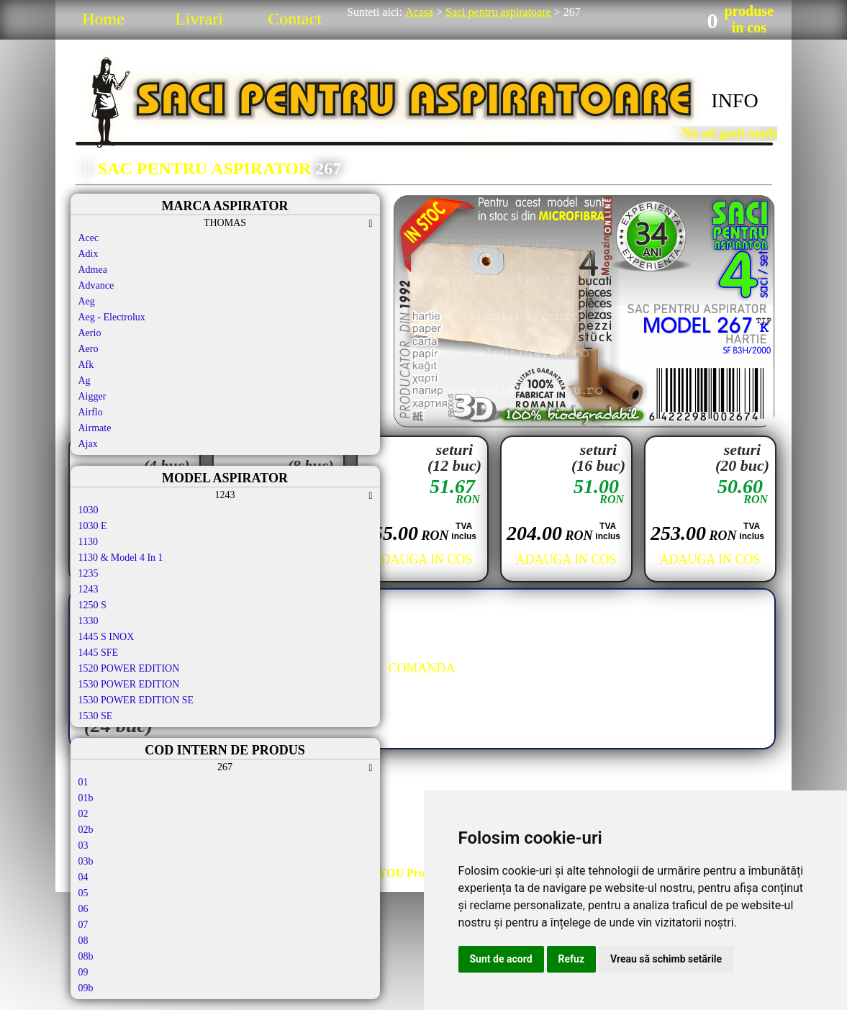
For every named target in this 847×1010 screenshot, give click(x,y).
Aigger (92, 396)
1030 (88, 510)
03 (83, 845)
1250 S (92, 605)
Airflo (90, 412)
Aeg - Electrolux (111, 317)
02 (83, 813)
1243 (88, 589)
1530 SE (95, 716)
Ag (84, 380)
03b (86, 861)
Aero (88, 348)
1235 (88, 573)
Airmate (95, 428)
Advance (96, 285)
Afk (86, 364)
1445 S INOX (106, 636)
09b (86, 988)
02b (86, 829)
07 (83, 924)
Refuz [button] (571, 959)
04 (83, 877)
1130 (88, 541)
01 (83, 782)
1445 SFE (98, 652)
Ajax (88, 443)
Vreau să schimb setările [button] (666, 959)
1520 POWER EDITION (129, 668)
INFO (734, 100)
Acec (88, 238)
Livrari (199, 18)
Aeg (86, 301)
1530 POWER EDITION (129, 684)
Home (103, 18)
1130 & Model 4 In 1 (120, 557)
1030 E (92, 525)
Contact (295, 18)
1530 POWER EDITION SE (136, 700)
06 (83, 908)
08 (83, 940)
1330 (88, 621)
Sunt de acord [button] (501, 959)
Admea (92, 269)
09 (83, 972)
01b (86, 798)
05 (83, 893)
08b (86, 956)
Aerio (89, 333)
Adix (88, 253)
